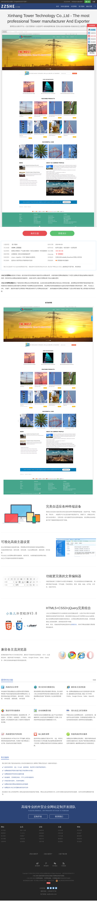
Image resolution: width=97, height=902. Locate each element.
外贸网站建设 (39, 879)
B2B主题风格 (65, 6)
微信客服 (92, 49)
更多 (94, 680)
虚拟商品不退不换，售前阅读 (71, 267)
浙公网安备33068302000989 (66, 882)
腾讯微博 (46, 866)
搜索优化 (74, 624)
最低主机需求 (30, 257)
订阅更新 (63, 866)
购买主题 (31, 233)
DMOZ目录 (51, 882)
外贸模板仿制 (56, 879)
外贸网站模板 (47, 879)
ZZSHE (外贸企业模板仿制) (42, 874)
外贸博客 (74, 6)
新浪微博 (37, 866)
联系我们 (59, 817)
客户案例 (81, 6)
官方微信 (54, 866)
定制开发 (38, 817)
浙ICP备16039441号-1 (68, 874)
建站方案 (89, 6)
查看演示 (66, 233)
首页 (57, 6)
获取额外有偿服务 (63, 260)
